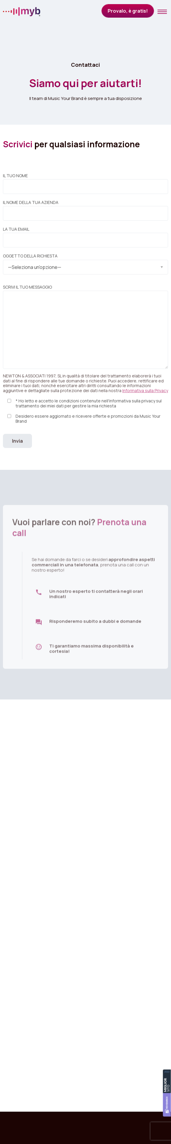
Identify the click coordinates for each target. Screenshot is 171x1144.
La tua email (85, 241)
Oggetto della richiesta (85, 266)
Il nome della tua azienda (85, 214)
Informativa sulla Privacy (145, 395)
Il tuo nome (85, 187)
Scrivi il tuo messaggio (85, 330)
